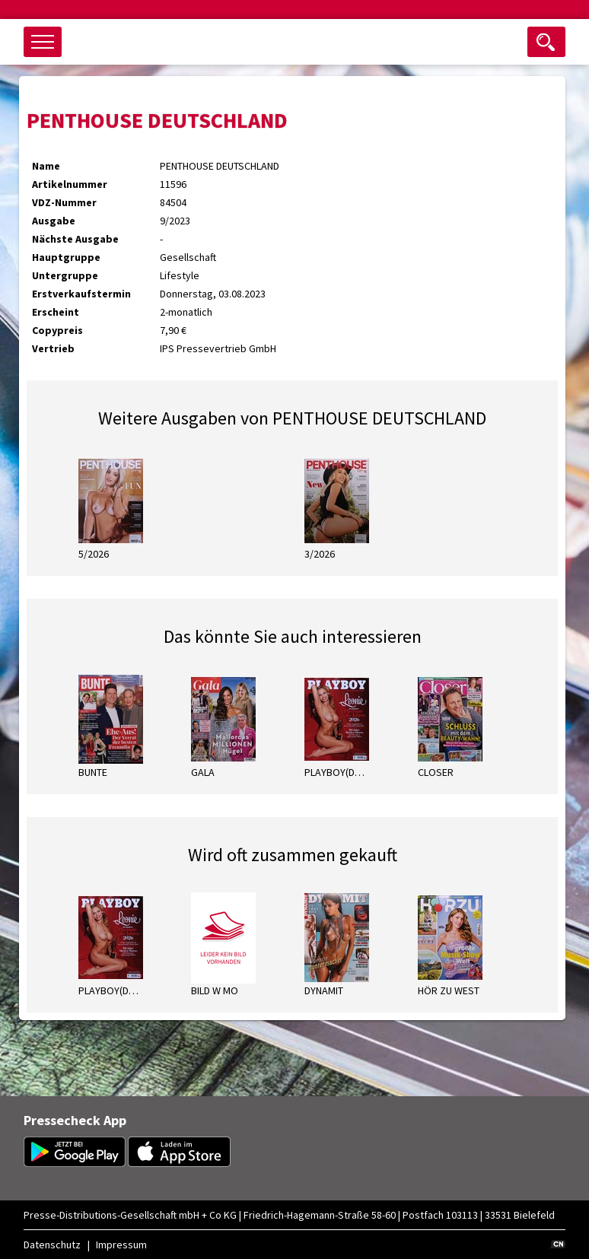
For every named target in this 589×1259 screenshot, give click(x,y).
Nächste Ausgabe (75, 239)
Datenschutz (52, 1244)
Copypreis (57, 330)
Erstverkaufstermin (81, 293)
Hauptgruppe (66, 257)
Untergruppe (65, 275)
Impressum (121, 1244)
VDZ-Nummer (64, 202)
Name (46, 166)
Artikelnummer (69, 184)
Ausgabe (53, 220)
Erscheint (55, 312)
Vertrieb (53, 348)
